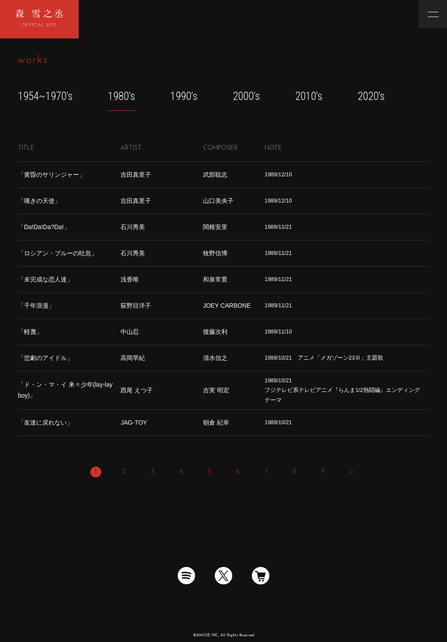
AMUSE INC (207, 635)
